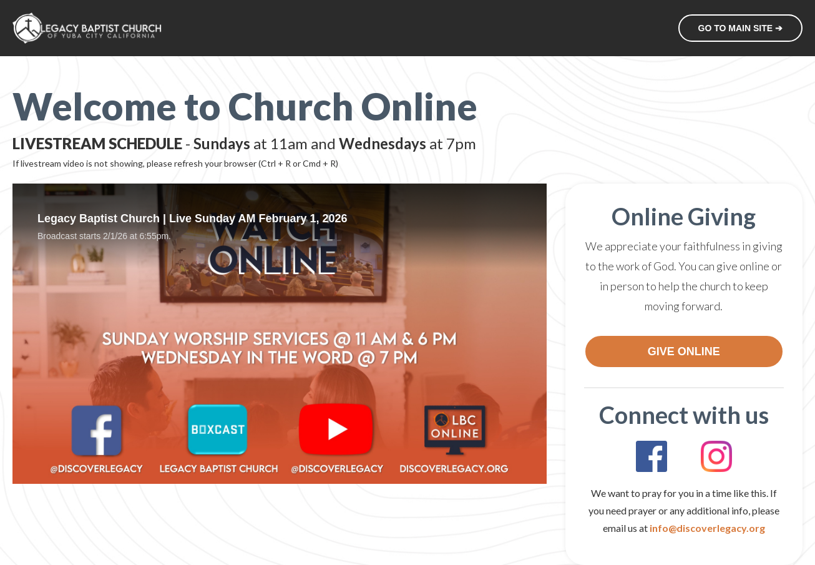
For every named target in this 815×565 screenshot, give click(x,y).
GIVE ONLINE (684, 351)
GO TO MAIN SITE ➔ (740, 28)
